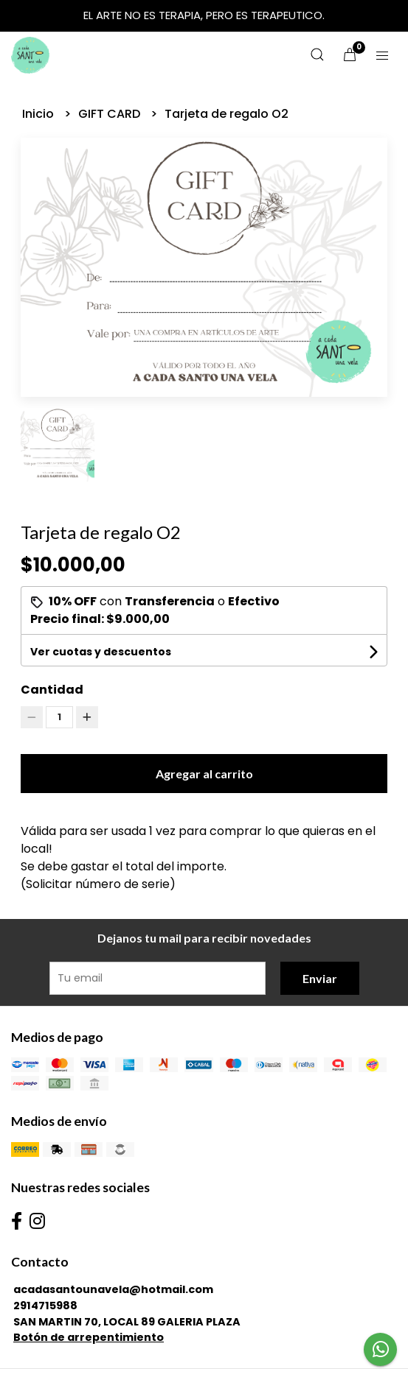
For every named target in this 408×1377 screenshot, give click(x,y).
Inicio (39, 113)
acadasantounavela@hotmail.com (113, 1289)
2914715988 (45, 1305)
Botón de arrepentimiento (88, 1337)
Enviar (319, 978)
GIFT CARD (110, 113)
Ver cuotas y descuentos (100, 651)
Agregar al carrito (204, 774)
